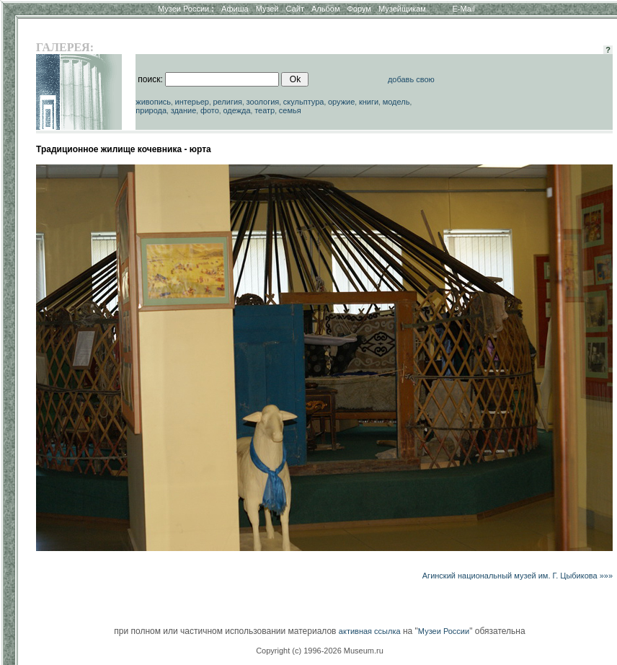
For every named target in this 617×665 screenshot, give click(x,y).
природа (151, 110)
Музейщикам (402, 8)
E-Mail (464, 8)
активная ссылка (370, 631)
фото (209, 110)
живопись (153, 101)
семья (290, 110)
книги (368, 101)
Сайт (295, 8)
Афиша (235, 8)
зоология (263, 101)
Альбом (325, 8)
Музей (267, 8)
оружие (341, 101)
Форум (358, 8)
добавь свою (411, 79)
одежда (236, 110)
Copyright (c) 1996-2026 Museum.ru (319, 650)
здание (184, 110)
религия (227, 101)
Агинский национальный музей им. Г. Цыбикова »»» (517, 575)
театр (264, 110)
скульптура (303, 101)
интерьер (192, 101)
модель (396, 101)
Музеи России (186, 8)
